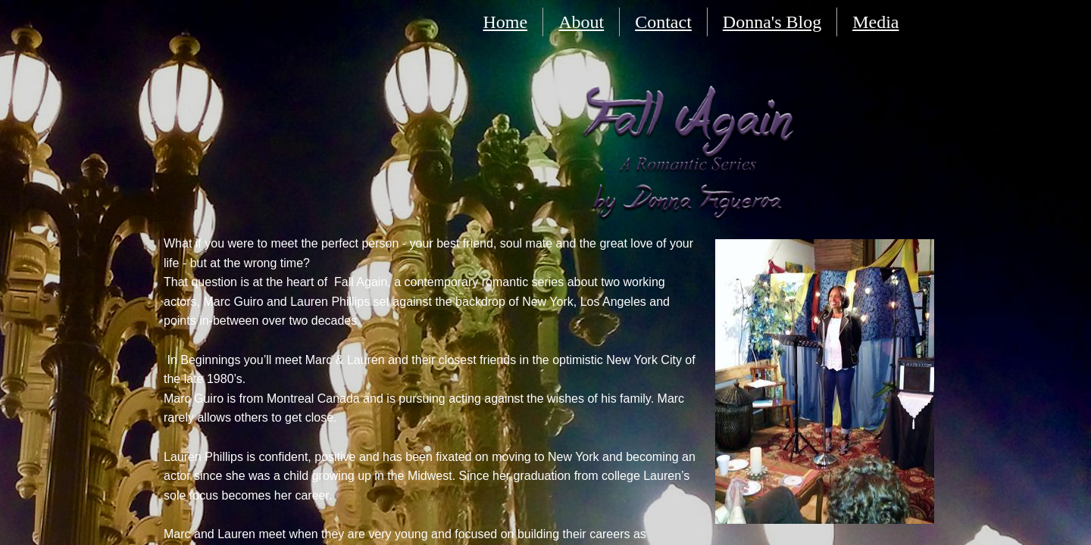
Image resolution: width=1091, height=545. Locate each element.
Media (875, 22)
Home (505, 22)
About (581, 22)
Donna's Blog (772, 22)
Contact (663, 22)
